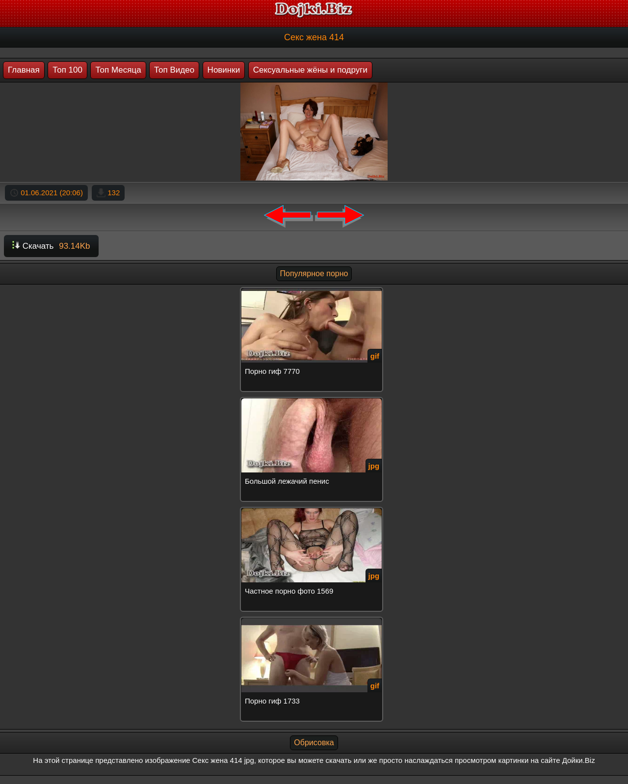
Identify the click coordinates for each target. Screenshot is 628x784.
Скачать (51, 246)
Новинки (224, 70)
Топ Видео (174, 70)
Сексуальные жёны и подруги (310, 70)
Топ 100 (67, 70)
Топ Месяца (118, 70)
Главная (24, 70)
